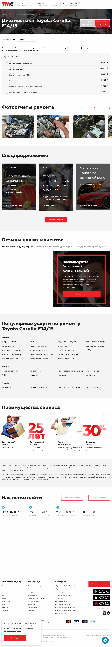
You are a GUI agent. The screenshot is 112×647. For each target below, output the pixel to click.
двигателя (34, 375)
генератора (35, 371)
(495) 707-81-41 (23, 3)
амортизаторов (9, 342)
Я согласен (15, 638)
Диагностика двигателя (69, 387)
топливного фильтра (95, 342)
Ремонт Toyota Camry (60, 601)
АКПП (4, 375)
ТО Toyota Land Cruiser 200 (63, 595)
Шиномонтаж (32, 607)
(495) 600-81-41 (40, 3)
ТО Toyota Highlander (61, 592)
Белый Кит (106, 635)
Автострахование (34, 601)
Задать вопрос (81, 294)
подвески (62, 375)
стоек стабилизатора (68, 354)
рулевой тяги (64, 346)
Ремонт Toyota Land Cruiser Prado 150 (66, 610)
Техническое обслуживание (37, 586)
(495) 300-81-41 (58, 3)
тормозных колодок (95, 346)
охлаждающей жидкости (41, 354)
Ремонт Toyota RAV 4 (60, 613)
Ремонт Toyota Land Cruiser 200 (64, 607)
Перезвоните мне (99, 498)
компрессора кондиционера (71, 371)
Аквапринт (31, 604)
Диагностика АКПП (38, 387)
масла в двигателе (38, 350)
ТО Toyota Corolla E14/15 (87, 23)
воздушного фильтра (12, 350)
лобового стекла (38, 346)
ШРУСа (89, 350)
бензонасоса (8, 346)
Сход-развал (92, 387)
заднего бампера (10, 359)
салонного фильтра (67, 350)
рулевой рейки (93, 371)
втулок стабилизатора (12, 354)
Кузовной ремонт (10, 371)
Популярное (60, 582)
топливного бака (66, 359)
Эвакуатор (31, 610)
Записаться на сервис (72, 498)
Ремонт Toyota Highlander (62, 604)
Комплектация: (8, 40)
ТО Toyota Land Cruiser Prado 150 (64, 586)
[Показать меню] (109, 4)
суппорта (90, 375)
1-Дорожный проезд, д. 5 (24, 5)
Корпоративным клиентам (36, 598)
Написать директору (99, 584)
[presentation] (96, 108)
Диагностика (8, 387)
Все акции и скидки (56, 219)
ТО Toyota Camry (59, 589)
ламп (32, 342)
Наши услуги (34, 582)
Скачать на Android (104, 608)
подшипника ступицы (68, 342)
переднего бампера (39, 359)
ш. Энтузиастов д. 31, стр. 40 (59, 5)
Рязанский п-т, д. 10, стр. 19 (41, 5)
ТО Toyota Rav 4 (59, 598)
